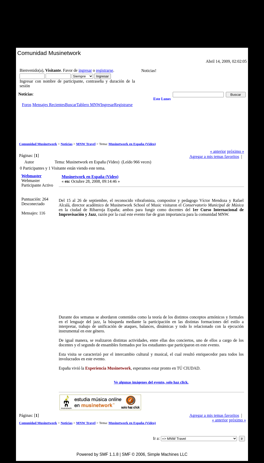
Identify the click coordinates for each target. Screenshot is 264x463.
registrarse (104, 70)
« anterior (218, 151)
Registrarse (123, 104)
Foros (26, 104)
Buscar (70, 104)
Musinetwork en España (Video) (132, 144)
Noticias (66, 144)
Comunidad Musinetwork (38, 144)
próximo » (235, 151)
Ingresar (107, 104)
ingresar (85, 70)
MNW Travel (85, 144)
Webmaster (31, 176)
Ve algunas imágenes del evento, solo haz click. (151, 382)
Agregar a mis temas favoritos (214, 156)
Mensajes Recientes (48, 104)
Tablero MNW (89, 104)
